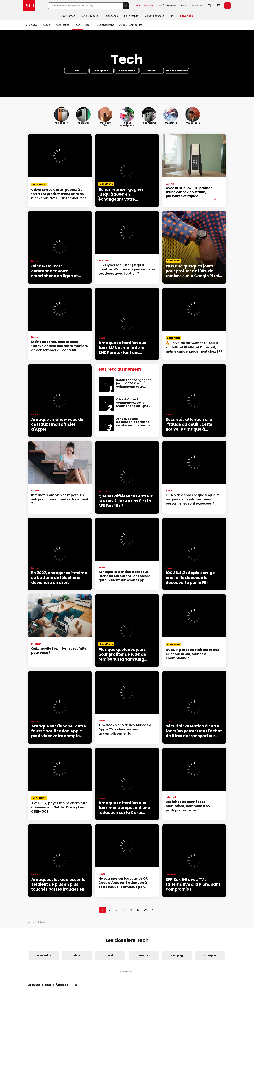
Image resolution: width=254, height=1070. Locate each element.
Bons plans (101, 70)
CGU (48, 985)
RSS (75, 985)
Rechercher (126, 5)
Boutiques (196, 5)
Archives (34, 985)
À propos (62, 985)
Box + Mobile (131, 16)
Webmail (218, 5)
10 (138, 910)
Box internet (68, 16)
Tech (77, 25)
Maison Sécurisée (154, 16)
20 (145, 910)
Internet (152, 70)
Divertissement (105, 25)
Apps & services (144, 5)
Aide (183, 5)
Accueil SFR (29, 5)
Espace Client (227, 5)
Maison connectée (177, 70)
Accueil (47, 25)
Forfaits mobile (89, 16)
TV (172, 16)
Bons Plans (186, 16)
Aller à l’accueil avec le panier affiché (209, 5)
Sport (88, 25)
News (76, 70)
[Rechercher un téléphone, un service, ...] (85, 5)
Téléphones (111, 16)
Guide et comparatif (130, 25)
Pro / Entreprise (167, 5)
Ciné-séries (62, 25)
